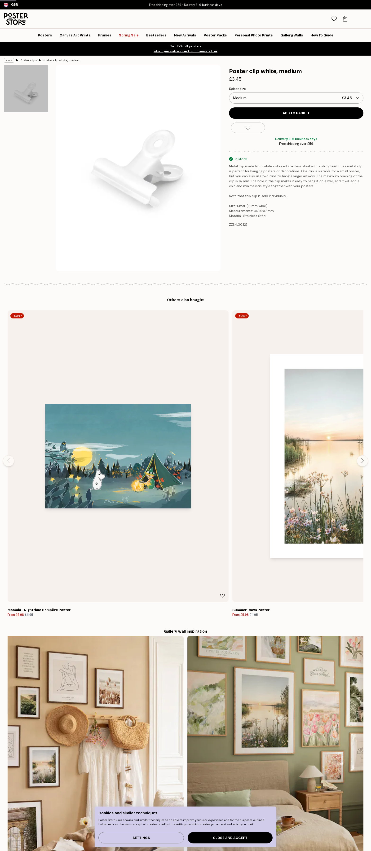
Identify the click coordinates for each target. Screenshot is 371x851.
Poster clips (28, 60)
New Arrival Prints (86, 818)
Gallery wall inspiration (90, 823)
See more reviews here (185, 672)
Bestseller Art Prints (88, 812)
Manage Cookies (278, 823)
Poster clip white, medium (61, 60)
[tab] (334, 19)
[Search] (322, 19)
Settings (141, 838)
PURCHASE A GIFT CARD (256, 756)
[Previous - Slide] (8, 372)
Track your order (278, 806)
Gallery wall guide (86, 806)
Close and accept (230, 838)
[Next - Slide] (362, 372)
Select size (237, 89)
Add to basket (296, 113)
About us (174, 806)
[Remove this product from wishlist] (248, 128)
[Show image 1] (26, 93)
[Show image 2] (26, 152)
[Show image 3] (26, 212)
